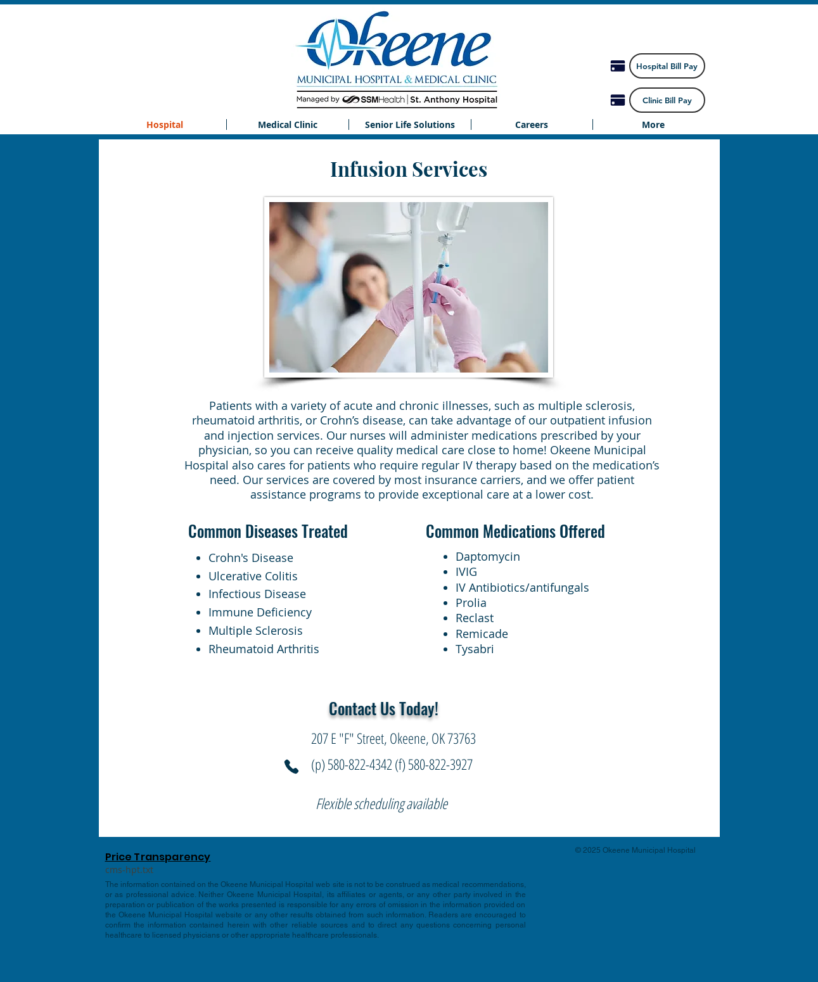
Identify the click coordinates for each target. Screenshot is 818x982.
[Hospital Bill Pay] (667, 66)
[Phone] (291, 766)
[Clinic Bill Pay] (667, 100)
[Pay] (618, 66)
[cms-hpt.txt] (129, 870)
